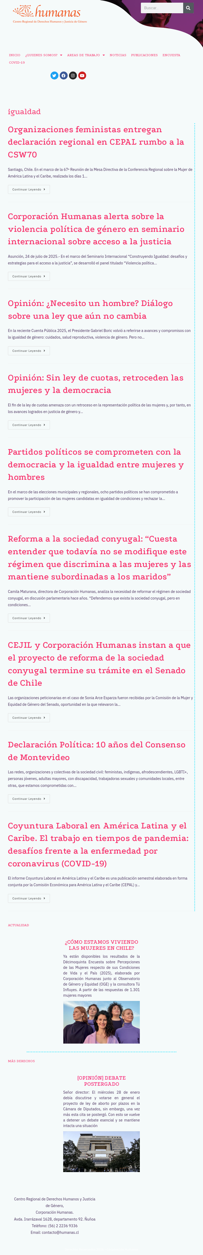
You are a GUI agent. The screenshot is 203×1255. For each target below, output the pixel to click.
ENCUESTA (171, 55)
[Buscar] (188, 8)
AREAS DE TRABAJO (86, 55)
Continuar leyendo (31, 188)
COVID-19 (17, 62)
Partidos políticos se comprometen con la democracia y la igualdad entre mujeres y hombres (96, 464)
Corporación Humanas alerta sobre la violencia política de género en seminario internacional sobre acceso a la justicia (96, 228)
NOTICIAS (118, 55)
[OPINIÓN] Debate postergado (101, 1081)
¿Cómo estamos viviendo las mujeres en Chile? (101, 945)
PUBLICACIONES (144, 55)
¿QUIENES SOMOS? (43, 55)
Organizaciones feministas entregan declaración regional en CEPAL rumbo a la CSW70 (96, 142)
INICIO (14, 55)
